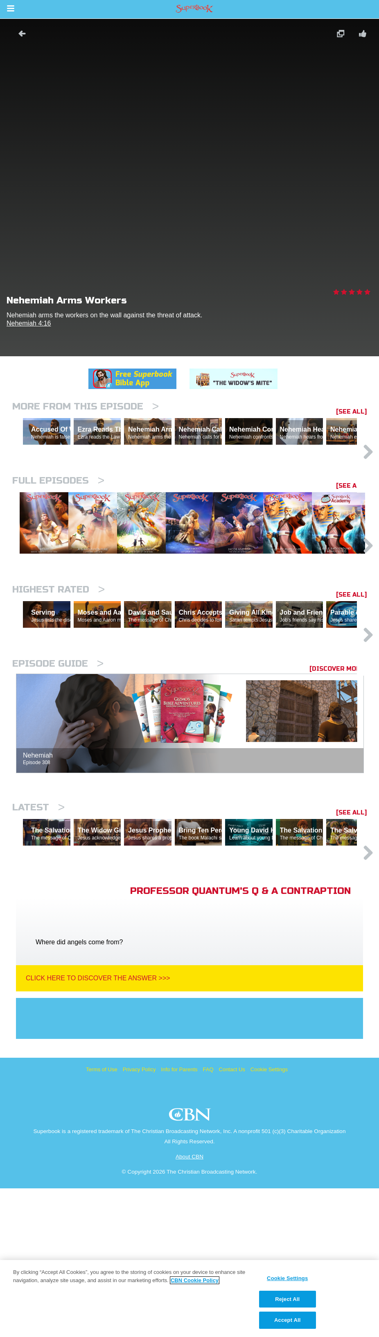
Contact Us (232, 1218)
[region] (189, 1298)
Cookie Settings (269, 1218)
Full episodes (58, 516)
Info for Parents (179, 1218)
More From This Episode (85, 406)
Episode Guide (58, 776)
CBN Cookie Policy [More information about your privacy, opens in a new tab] (195, 1280)
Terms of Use (101, 1218)
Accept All (287, 1320)
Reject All (287, 1299)
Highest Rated (58, 666)
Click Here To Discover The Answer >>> (98, 1126)
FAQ (208, 1218)
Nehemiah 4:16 (29, 323)
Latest (38, 920)
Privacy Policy (139, 1218)
